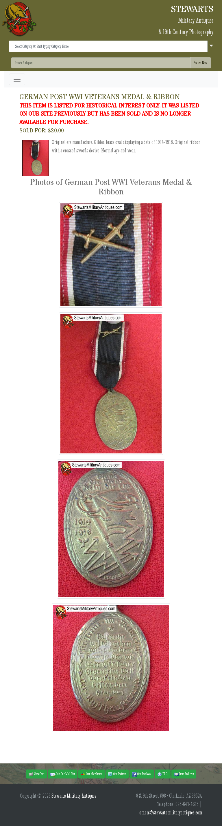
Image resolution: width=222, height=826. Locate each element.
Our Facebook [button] (141, 774)
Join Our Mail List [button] (62, 774)
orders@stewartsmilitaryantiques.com (170, 812)
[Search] (100, 62)
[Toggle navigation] (17, 79)
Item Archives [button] (184, 774)
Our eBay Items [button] (91, 774)
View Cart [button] (36, 774)
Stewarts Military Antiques (73, 795)
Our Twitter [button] (117, 774)
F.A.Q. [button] (162, 774)
